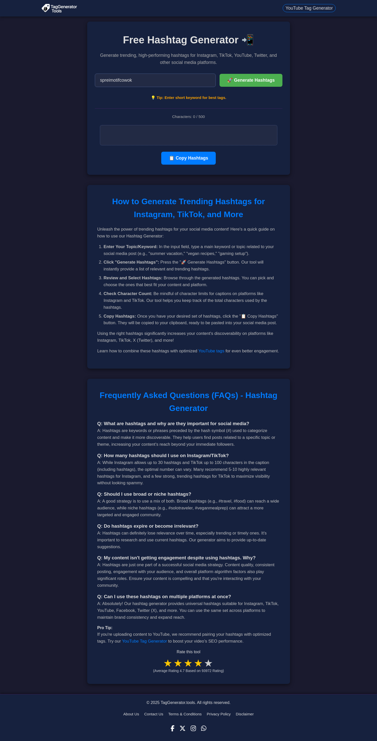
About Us (131, 714)
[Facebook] (172, 728)
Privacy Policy (219, 714)
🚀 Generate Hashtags (251, 80)
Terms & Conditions (185, 714)
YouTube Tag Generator (309, 8)
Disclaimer (245, 714)
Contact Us (153, 714)
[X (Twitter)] (182, 728)
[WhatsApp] (203, 728)
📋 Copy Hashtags (188, 158)
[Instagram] (193, 728)
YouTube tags (211, 351)
